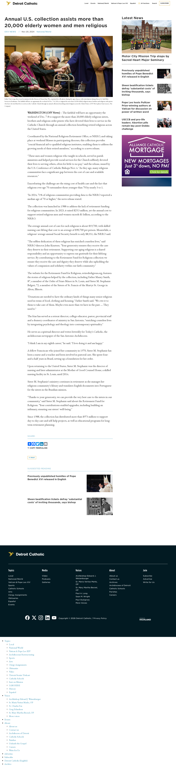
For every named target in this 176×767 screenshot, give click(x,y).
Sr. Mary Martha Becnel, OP (87, 589)
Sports (11, 586)
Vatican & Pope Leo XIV (119, 3)
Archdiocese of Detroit (120, 586)
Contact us (114, 579)
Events (93, 3)
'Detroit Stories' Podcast (19, 675)
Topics (7, 641)
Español (133, 3)
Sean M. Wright (83, 597)
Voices (7, 695)
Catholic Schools (16, 589)
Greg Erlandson (16, 709)
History (12, 688)
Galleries (46, 583)
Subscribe (164, 3)
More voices (14, 715)
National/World (103, 3)
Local (86, 3)
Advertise (147, 579)
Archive (8, 763)
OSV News (10, 32)
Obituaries (13, 599)
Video (45, 576)
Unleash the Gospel (17, 742)
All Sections (143, 3)
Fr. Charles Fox (15, 705)
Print (32, 457)
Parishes (113, 592)
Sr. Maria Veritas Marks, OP (87, 583)
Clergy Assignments (17, 596)
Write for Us (149, 583)
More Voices (81, 604)
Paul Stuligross (83, 600)
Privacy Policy (100, 619)
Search (154, 3)
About (7, 722)
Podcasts (46, 579)
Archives (113, 583)
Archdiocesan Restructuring (22, 655)
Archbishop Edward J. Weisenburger (86, 577)
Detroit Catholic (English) (16, 759)
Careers (113, 596)
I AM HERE (14, 685)
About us (113, 576)
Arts (10, 592)
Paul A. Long (81, 594)
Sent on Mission (16, 682)
